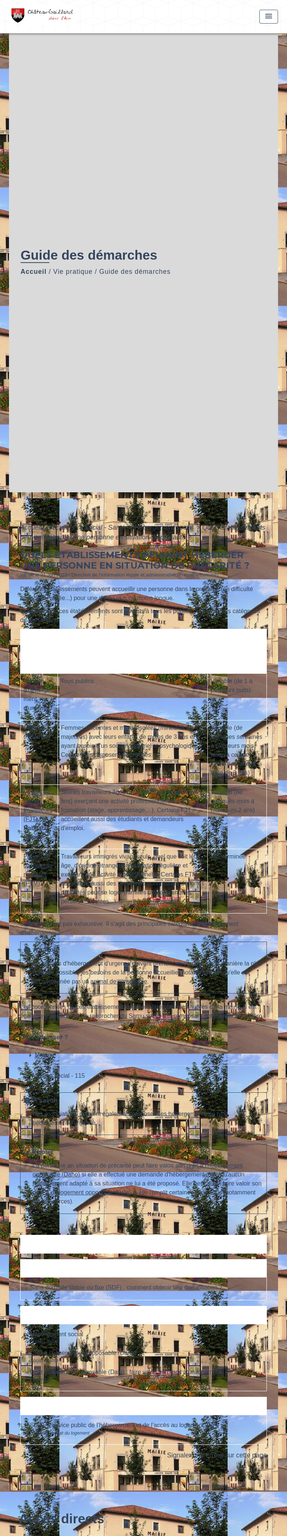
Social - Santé (105, 527)
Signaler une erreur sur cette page (217, 1455)
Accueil (34, 271)
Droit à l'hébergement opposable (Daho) (83, 1353)
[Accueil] (44, 17)
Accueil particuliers (48, 527)
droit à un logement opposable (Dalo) (82, 1192)
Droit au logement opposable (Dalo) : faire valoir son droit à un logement (125, 1372)
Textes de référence (50, 1244)
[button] (63, 1076)
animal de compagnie (118, 981)
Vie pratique (73, 271)
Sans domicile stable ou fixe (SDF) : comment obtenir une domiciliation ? (126, 1287)
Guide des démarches (135, 271)
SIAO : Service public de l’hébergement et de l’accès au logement (122, 1425)
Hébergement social (165, 527)
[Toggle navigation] (268, 17)
